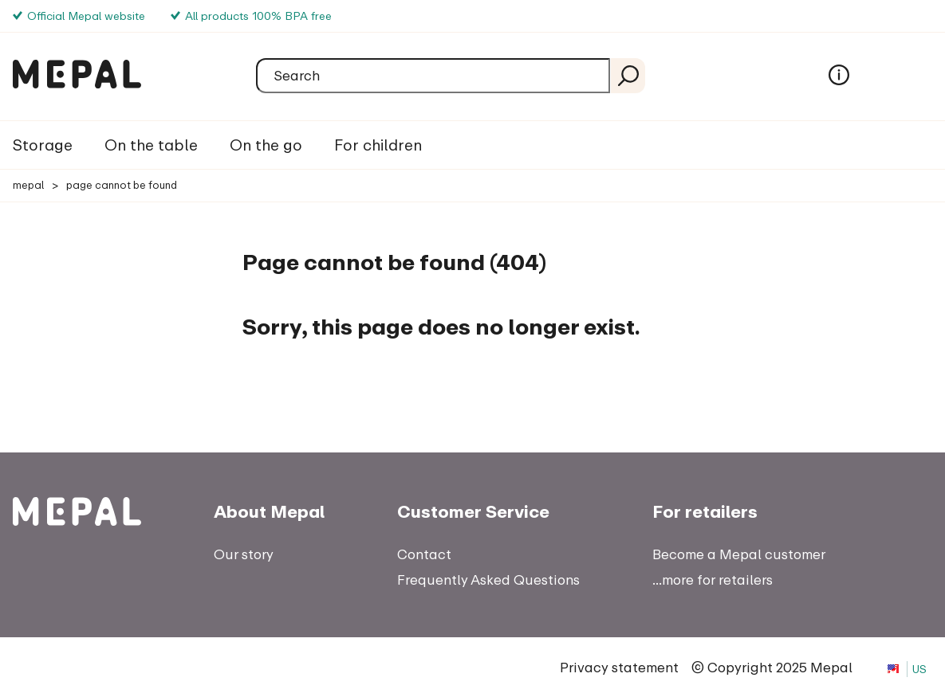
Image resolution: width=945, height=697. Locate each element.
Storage (43, 144)
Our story (244, 554)
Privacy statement (619, 667)
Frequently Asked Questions (488, 579)
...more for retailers (712, 579)
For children (378, 144)
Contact (424, 554)
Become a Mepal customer (738, 554)
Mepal (28, 184)
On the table (151, 144)
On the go (266, 144)
